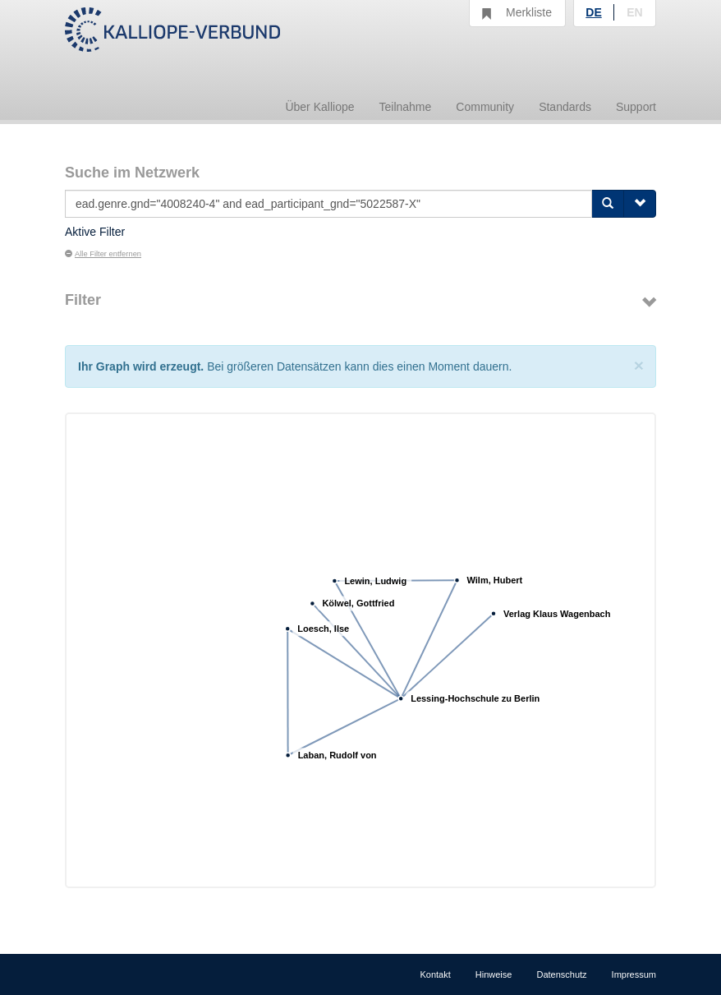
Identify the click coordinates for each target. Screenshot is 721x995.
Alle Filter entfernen (103, 254)
